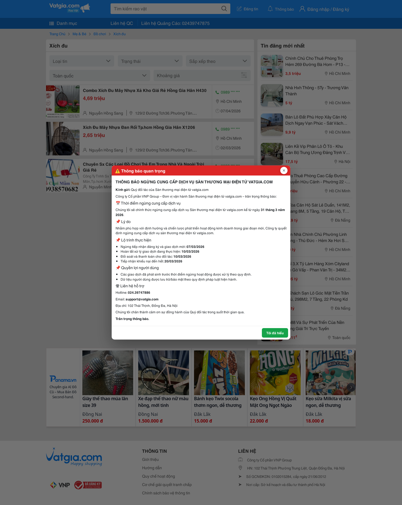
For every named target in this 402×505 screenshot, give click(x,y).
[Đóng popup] (284, 170)
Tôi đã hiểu (275, 332)
